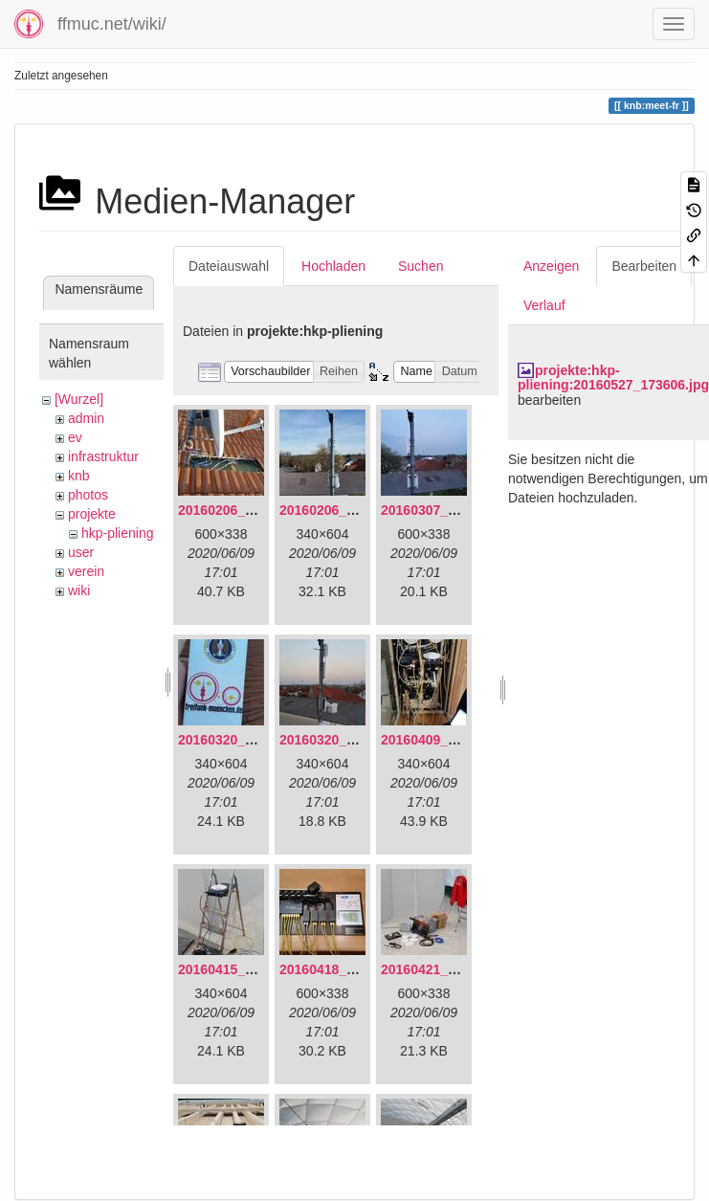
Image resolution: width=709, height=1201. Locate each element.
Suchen (420, 266)
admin (86, 418)
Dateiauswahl (228, 266)
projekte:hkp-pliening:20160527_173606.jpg (613, 377)
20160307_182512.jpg (449, 510)
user (81, 552)
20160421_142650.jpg (449, 969)
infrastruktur (103, 456)
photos (88, 494)
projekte (92, 514)
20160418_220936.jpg (347, 969)
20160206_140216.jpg (347, 510)
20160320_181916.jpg (246, 739)
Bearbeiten (643, 266)
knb (79, 475)
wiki (79, 590)
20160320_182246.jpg (347, 739)
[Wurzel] (79, 399)
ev (75, 437)
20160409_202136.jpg (449, 739)
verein (86, 571)
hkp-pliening (117, 533)
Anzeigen (551, 266)
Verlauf (544, 305)
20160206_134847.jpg (246, 510)
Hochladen (333, 266)
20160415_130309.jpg (246, 969)
